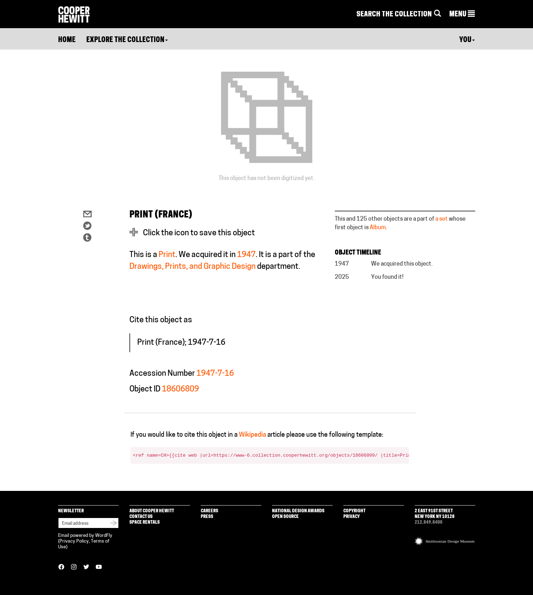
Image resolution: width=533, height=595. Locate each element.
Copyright (354, 511)
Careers (209, 511)
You (467, 40)
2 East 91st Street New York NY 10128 (435, 514)
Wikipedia (252, 435)
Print (167, 255)
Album (378, 228)
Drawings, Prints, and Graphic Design (192, 267)
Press (207, 516)
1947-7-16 (215, 374)
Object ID (144, 389)
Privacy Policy (74, 541)
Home (67, 40)
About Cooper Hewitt (151, 511)
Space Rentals (144, 522)
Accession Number (162, 374)
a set (441, 219)
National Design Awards (298, 511)
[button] (462, 14)
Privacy (351, 516)
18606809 (180, 389)
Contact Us (141, 516)
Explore (127, 40)
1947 (246, 255)
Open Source (285, 516)
